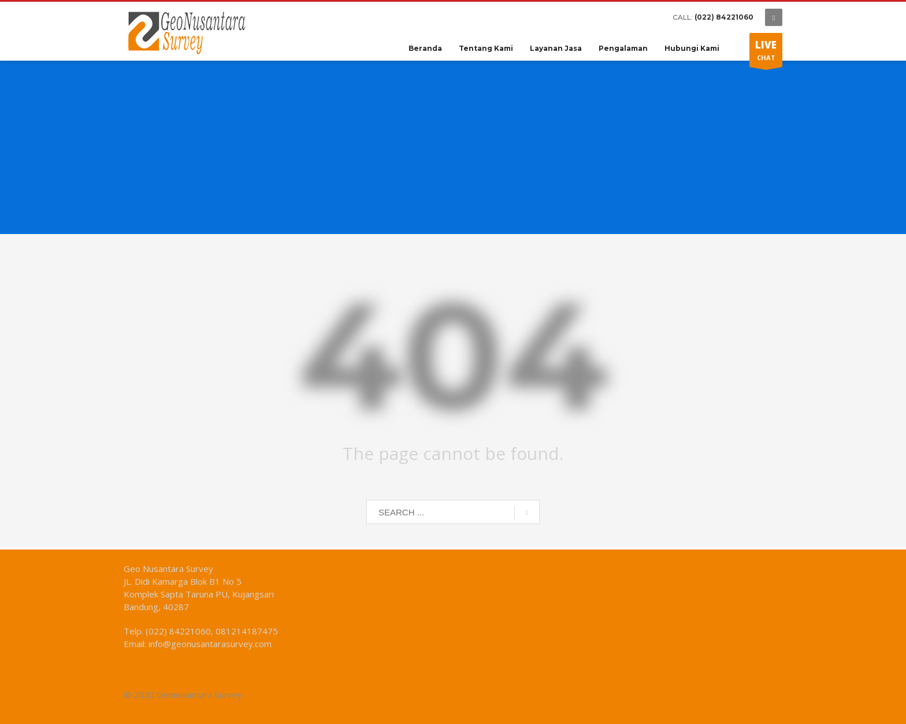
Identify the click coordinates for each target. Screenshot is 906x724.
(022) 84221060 (724, 17)
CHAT (765, 52)
